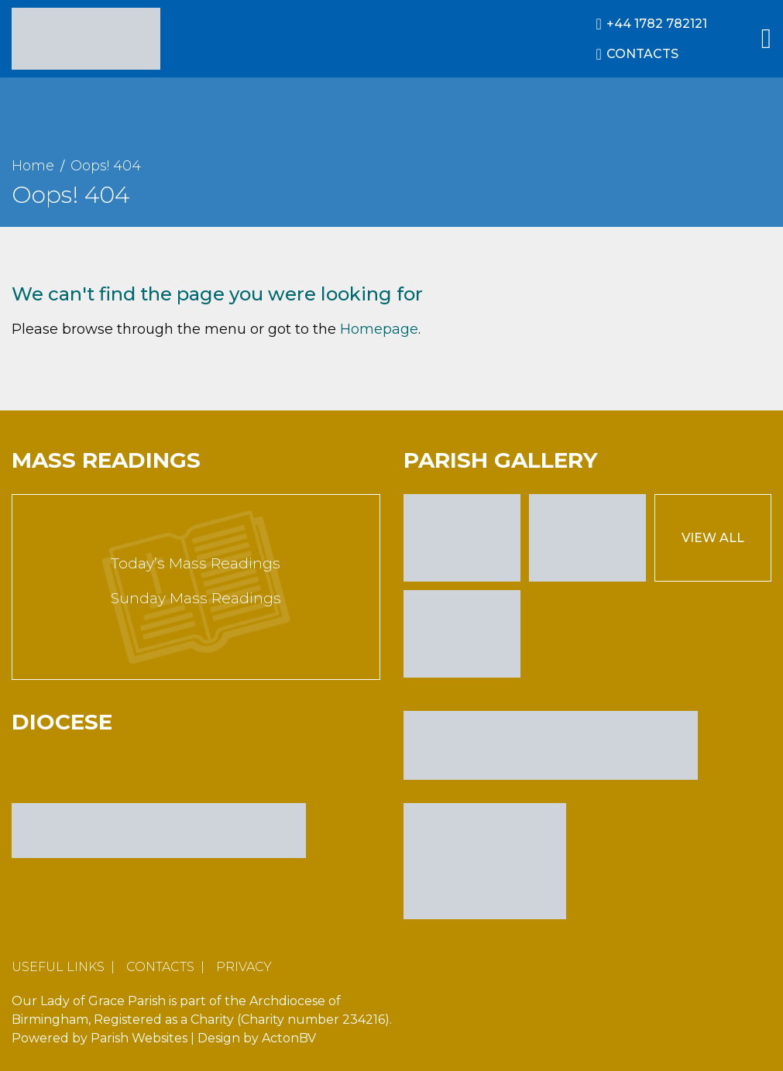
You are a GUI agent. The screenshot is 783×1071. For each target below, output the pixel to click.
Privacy (244, 966)
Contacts (160, 966)
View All (713, 537)
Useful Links (58, 966)
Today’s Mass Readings (195, 563)
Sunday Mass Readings (196, 598)
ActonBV (289, 1038)
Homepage (379, 329)
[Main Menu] (766, 39)
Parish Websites (139, 1038)
